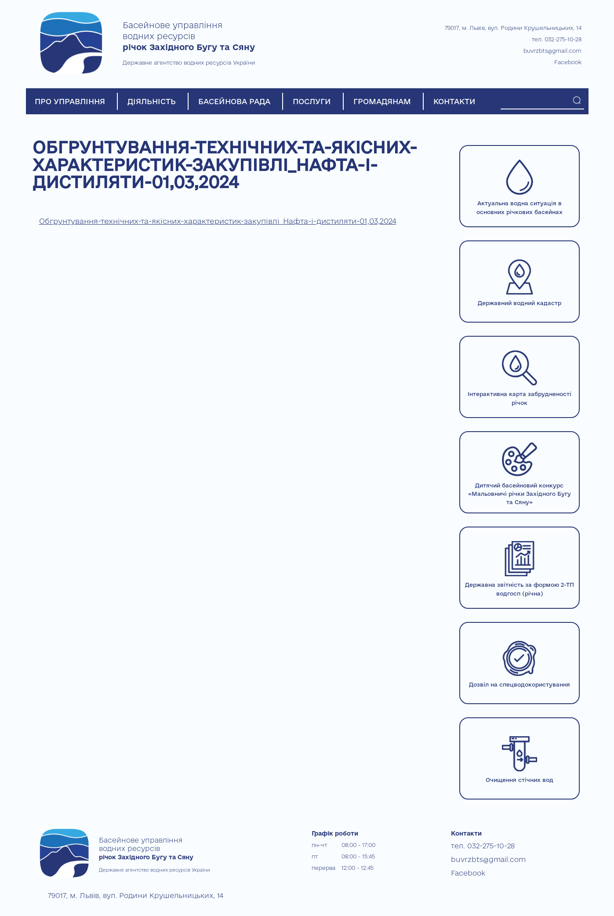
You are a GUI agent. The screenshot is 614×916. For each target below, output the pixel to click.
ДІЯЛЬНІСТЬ (151, 101)
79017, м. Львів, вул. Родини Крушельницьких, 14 (513, 28)
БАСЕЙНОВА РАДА (234, 101)
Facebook (567, 62)
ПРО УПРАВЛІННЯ (70, 101)
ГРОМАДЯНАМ (382, 101)
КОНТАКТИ (454, 101)
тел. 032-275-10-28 (556, 39)
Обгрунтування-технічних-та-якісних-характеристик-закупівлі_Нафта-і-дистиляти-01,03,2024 (217, 221)
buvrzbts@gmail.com (552, 50)
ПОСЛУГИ (312, 101)
